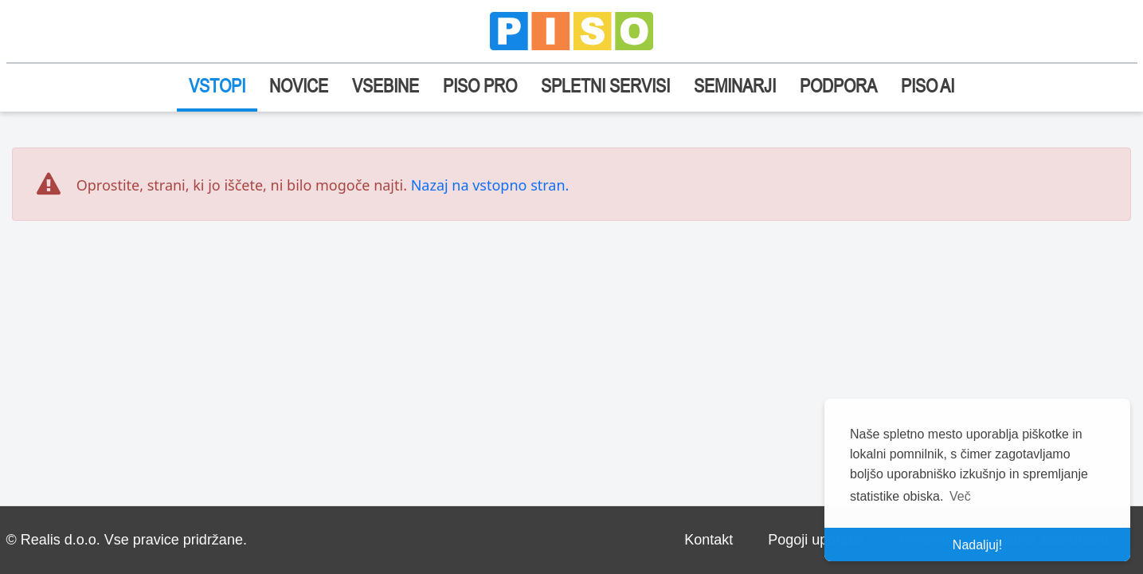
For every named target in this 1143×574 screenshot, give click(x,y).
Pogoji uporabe (816, 540)
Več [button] (960, 496)
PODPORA (838, 85)
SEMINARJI (735, 85)
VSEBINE (385, 85)
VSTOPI (217, 85)
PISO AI (927, 85)
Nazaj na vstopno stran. (490, 185)
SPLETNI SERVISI (605, 85)
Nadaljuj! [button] (977, 545)
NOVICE (298, 85)
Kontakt (708, 540)
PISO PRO (480, 85)
